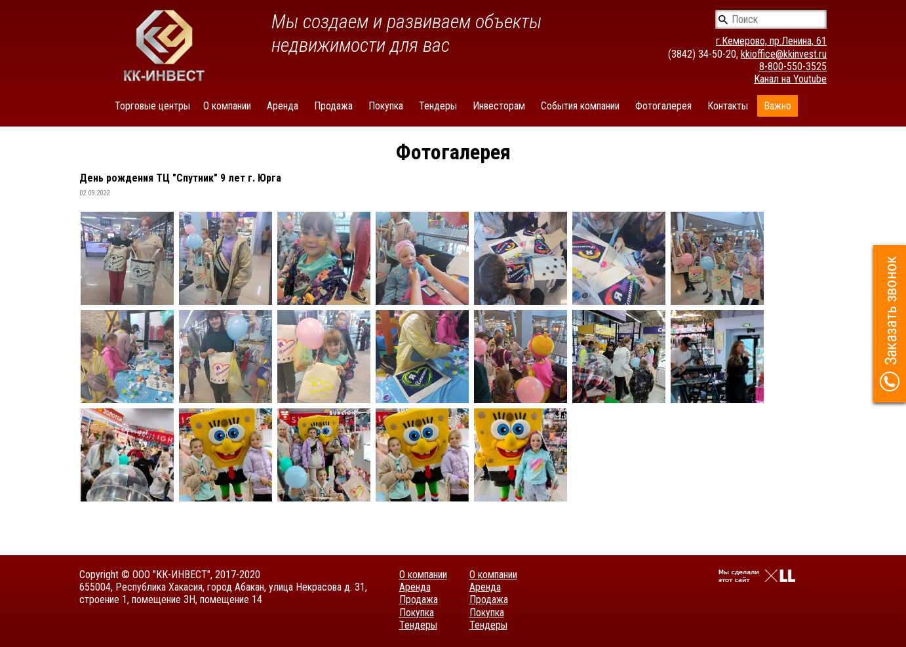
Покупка (385, 106)
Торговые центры (152, 106)
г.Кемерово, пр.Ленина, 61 (771, 41)
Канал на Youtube (790, 79)
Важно (777, 106)
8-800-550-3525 (793, 66)
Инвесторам (499, 106)
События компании (580, 106)
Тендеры (438, 106)
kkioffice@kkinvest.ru (784, 54)
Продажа (333, 106)
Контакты (727, 106)
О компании (227, 106)
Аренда (282, 106)
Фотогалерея (663, 106)
